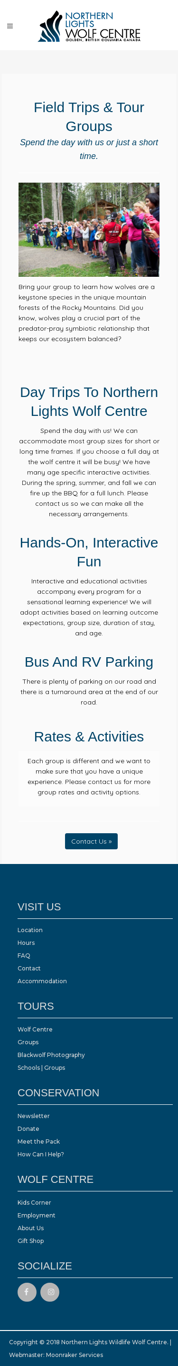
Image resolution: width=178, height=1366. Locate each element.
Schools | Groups (41, 1067)
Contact (29, 968)
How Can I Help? (41, 1154)
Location (30, 930)
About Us (31, 1228)
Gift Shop (31, 1240)
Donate (28, 1128)
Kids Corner (34, 1202)
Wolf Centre (35, 1029)
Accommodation (42, 981)
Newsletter (34, 1115)
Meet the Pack (39, 1141)
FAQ (24, 955)
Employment (37, 1215)
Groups (28, 1042)
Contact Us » (91, 841)
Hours (26, 942)
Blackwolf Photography (51, 1054)
